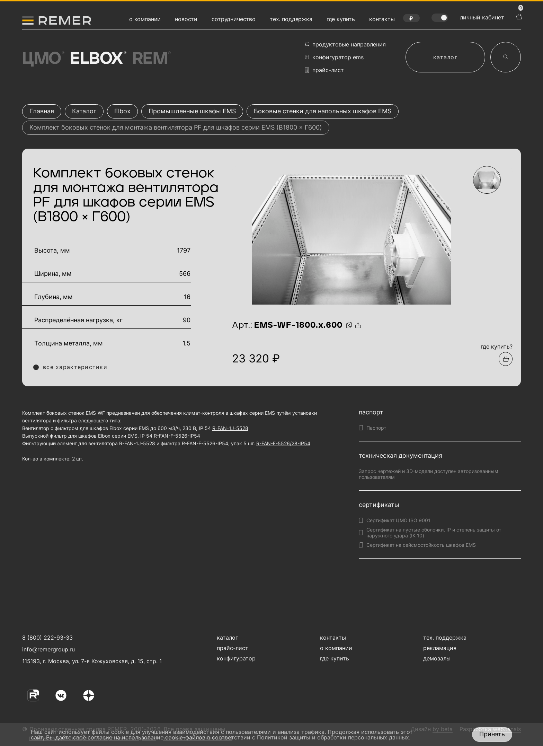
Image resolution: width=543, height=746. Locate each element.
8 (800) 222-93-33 (47, 637)
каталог (445, 57)
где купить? (497, 346)
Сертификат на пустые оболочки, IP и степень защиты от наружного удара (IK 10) (433, 532)
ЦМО (42, 59)
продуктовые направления (345, 44)
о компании (145, 19)
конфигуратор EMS (334, 57)
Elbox (97, 59)
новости (186, 19)
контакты (382, 19)
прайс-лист (324, 70)
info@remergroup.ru (47, 649)
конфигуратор (236, 658)
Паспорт (376, 428)
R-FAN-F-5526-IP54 (177, 436)
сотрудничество (234, 19)
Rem (151, 59)
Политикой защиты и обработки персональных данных (333, 737)
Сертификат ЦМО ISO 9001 (398, 520)
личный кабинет (482, 17)
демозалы (437, 658)
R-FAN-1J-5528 (230, 428)
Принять (492, 734)
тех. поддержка (291, 19)
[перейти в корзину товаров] (518, 16)
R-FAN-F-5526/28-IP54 (283, 443)
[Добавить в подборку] (506, 359)
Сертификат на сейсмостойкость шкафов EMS (421, 545)
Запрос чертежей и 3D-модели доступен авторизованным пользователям (428, 474)
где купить (341, 19)
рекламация (439, 647)
